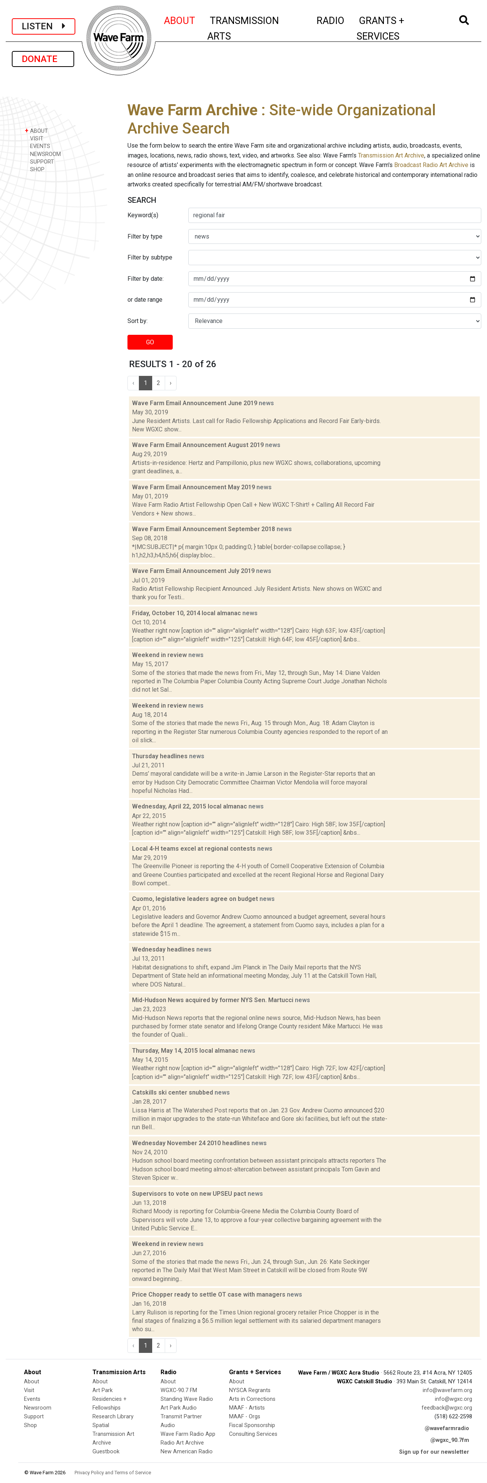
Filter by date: (145, 278)
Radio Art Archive (182, 1443)
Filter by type (144, 236)
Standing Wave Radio (187, 1399)
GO (150, 342)
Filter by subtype (149, 257)
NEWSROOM (43, 154)
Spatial (100, 1425)
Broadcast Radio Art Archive (431, 165)
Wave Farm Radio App (188, 1434)
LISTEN (43, 26)
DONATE (43, 59)
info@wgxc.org (453, 1399)
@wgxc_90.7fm (449, 1440)
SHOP (35, 169)
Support (34, 1416)
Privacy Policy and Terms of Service (113, 1472)
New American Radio (187, 1451)
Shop (30, 1425)
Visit (29, 1390)
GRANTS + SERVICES (397, 28)
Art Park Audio (179, 1408)
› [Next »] (171, 383)
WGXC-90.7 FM (179, 1390)
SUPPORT (39, 161)
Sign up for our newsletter (434, 1452)
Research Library (113, 1416)
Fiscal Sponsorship (252, 1425)
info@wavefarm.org (447, 1390)
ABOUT (180, 19)
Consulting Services (253, 1434)
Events (32, 1399)
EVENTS (37, 146)
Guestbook (105, 1451)
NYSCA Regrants (250, 1390)
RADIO (330, 19)
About (31, 1381)
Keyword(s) (142, 215)
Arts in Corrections (252, 1399)
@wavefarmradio (447, 1428)
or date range (144, 299)
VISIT (34, 138)
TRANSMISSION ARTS (243, 28)
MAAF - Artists (247, 1408)
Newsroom (37, 1408)
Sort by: (137, 321)
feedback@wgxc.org (447, 1408)
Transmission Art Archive (391, 155)
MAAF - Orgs (244, 1416)
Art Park (102, 1390)
